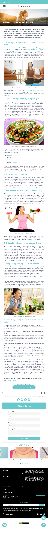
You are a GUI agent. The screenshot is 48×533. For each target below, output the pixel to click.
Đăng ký (41, 504)
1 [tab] (20, 464)
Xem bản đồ (13, 497)
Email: (4, 505)
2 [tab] (22, 464)
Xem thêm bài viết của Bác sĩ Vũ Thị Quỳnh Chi (24, 387)
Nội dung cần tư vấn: (14, 429)
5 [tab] (27, 464)
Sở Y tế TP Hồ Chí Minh (8, 492)
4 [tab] (25, 464)
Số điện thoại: (12, 417)
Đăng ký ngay (24, 438)
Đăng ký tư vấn (6, 2)
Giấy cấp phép (6, 476)
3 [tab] (24, 464)
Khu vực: (10, 423)
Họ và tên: (11, 411)
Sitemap (5, 489)
